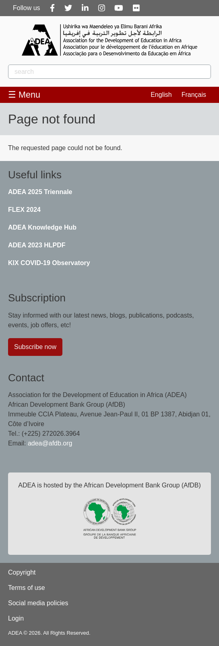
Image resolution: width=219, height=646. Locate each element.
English (161, 94)
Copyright (21, 572)
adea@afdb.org (50, 443)
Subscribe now (35, 346)
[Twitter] (68, 8)
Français (194, 94)
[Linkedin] (85, 8)
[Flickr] (136, 8)
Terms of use (26, 587)
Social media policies (38, 603)
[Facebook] (52, 8)
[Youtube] (119, 8)
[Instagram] (101, 8)
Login (16, 618)
